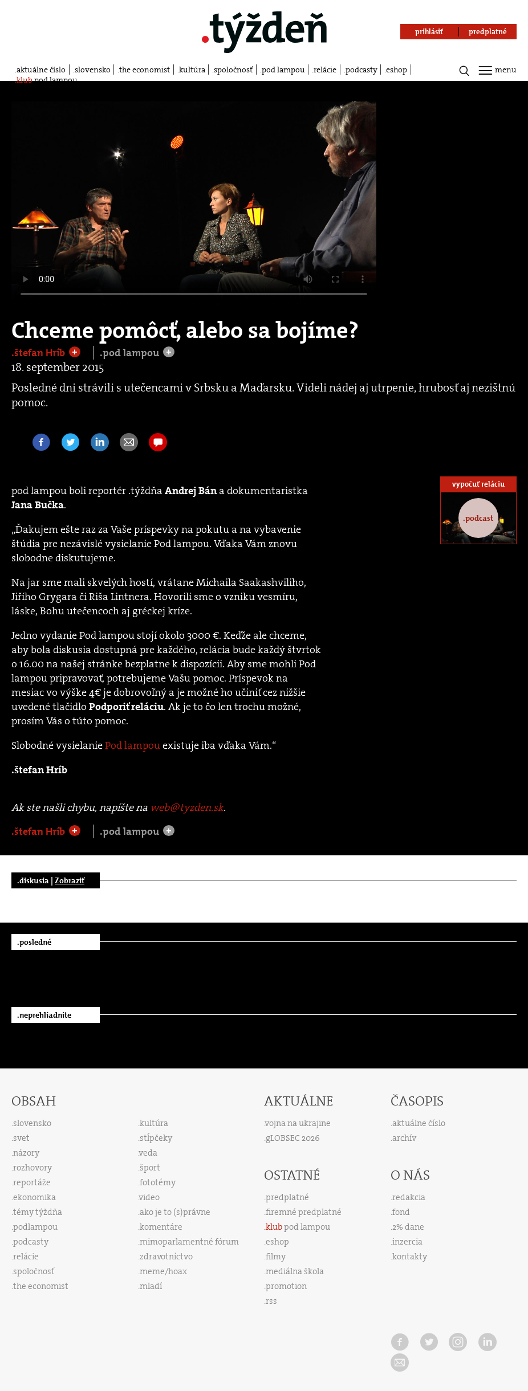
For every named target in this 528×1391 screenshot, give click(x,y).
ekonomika (34, 1197)
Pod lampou (132, 745)
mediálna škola (295, 1271)
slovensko (93, 69)
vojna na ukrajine (298, 1123)
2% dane (408, 1227)
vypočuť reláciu (478, 484)
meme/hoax (163, 1271)
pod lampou (283, 69)
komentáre (161, 1227)
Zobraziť (69, 880)
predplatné (287, 1197)
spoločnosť (233, 69)
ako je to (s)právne (175, 1212)
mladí (151, 1286)
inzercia (407, 1241)
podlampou (35, 1227)
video (149, 1197)
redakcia (408, 1197)
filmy (276, 1256)
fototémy (158, 1182)
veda (148, 1153)
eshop (396, 69)
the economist (144, 69)
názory (26, 1153)
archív (404, 1138)
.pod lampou (130, 353)
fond (401, 1212)
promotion (286, 1286)
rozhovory (32, 1167)
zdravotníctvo (166, 1256)
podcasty (361, 69)
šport (150, 1167)
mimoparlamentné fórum (189, 1241)
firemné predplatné (304, 1212)
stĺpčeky (156, 1138)
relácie (325, 69)
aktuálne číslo (41, 69)
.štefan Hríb (39, 353)
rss (271, 1301)
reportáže (32, 1182)
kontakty (409, 1256)
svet (21, 1138)
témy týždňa (37, 1212)
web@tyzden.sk (187, 807)
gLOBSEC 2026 (293, 1138)
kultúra (192, 69)
